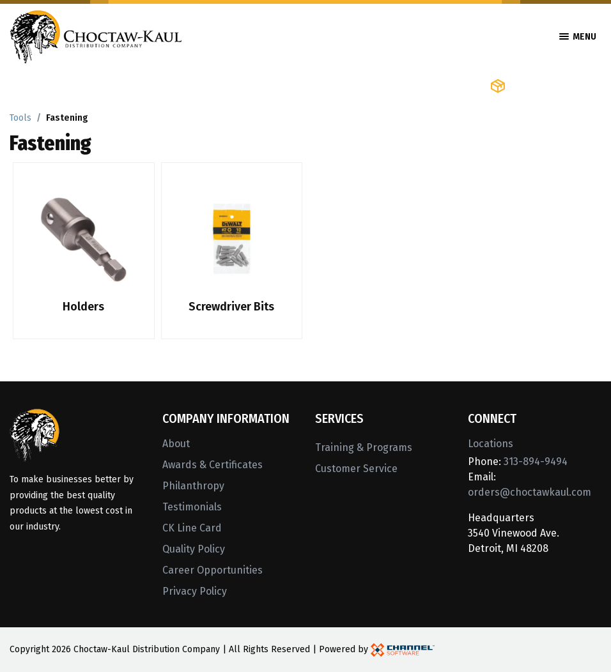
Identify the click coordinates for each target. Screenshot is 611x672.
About (176, 444)
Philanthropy (193, 486)
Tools (20, 117)
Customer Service (356, 468)
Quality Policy (193, 549)
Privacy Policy (194, 591)
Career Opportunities (212, 570)
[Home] (96, 35)
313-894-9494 (536, 461)
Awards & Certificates (212, 465)
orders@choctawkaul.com (529, 492)
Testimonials (192, 507)
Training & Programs (363, 447)
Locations (490, 444)
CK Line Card (192, 528)
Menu (577, 36)
